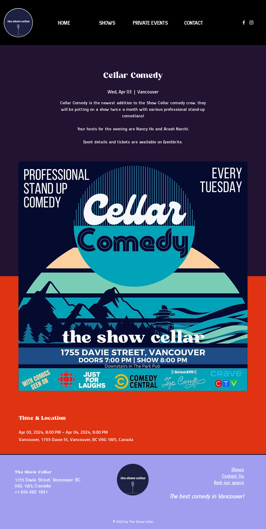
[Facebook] (243, 22)
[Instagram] (251, 22)
